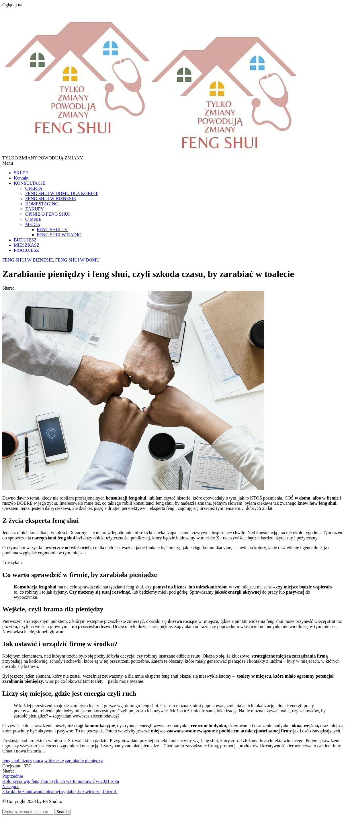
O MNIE (33, 219)
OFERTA (33, 188)
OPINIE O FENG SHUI (47, 214)
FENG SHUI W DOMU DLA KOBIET (61, 193)
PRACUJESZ (26, 250)
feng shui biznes (17, 760)
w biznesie (54, 760)
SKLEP (21, 172)
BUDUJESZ (25, 239)
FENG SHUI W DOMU (77, 260)
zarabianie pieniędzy (84, 760)
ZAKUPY (34, 208)
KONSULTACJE (29, 183)
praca (38, 760)
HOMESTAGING (41, 203)
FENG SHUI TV (52, 229)
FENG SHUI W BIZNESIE (50, 198)
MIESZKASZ (27, 245)
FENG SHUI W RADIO (59, 234)
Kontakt (21, 178)
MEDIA (32, 224)
